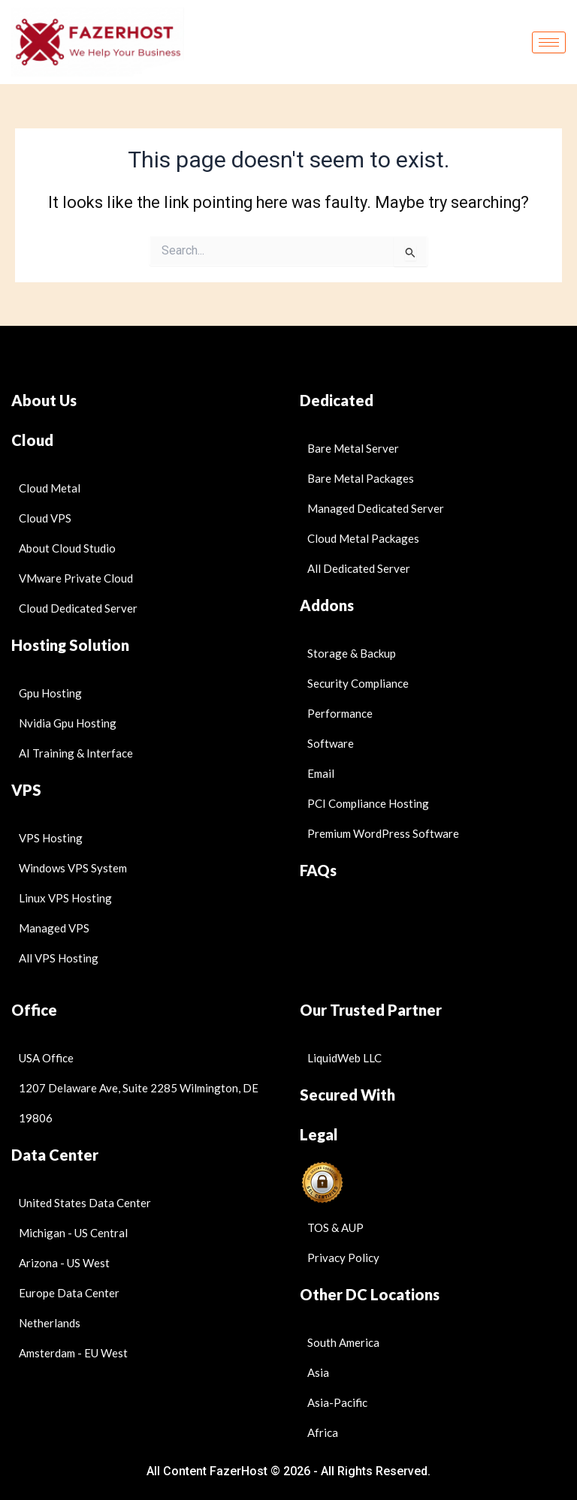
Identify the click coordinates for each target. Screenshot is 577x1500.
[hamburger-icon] (549, 42)
